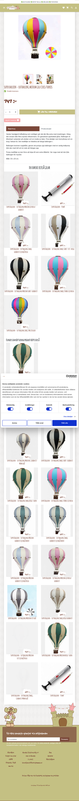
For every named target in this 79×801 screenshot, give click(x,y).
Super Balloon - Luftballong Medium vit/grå (22, 618)
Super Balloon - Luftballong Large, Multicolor (21, 330)
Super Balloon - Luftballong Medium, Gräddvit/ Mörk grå (22, 462)
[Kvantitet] (10, 112)
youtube (56, 775)
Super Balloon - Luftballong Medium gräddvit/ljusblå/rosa (22, 579)
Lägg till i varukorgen (47, 111)
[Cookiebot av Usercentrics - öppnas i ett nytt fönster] (68, 376)
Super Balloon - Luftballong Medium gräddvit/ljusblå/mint (22, 539)
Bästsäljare (50, 759)
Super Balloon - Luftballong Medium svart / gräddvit (21, 291)
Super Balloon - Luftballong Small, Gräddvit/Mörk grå (22, 697)
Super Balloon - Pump (58, 206)
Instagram (46, 775)
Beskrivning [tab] (11, 129)
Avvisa (14, 423)
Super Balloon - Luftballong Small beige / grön (22, 500)
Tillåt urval (39, 423)
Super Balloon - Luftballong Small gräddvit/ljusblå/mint (57, 539)
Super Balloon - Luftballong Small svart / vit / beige (58, 249)
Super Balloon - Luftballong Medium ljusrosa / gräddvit (21, 208)
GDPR (11, 759)
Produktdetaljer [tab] (46, 129)
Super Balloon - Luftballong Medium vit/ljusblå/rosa (22, 657)
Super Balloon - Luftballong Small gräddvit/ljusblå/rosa (21, 250)
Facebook (39, 775)
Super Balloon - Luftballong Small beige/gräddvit (57, 618)
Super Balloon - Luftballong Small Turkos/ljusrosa (58, 291)
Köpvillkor (11, 752)
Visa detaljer (68, 416)
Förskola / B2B (11, 763)
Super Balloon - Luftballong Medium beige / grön (57, 655)
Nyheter (50, 756)
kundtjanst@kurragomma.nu (32, 763)
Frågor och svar (10, 756)
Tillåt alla (64, 423)
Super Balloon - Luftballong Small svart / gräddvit (57, 460)
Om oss (10, 766)
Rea (50, 752)
